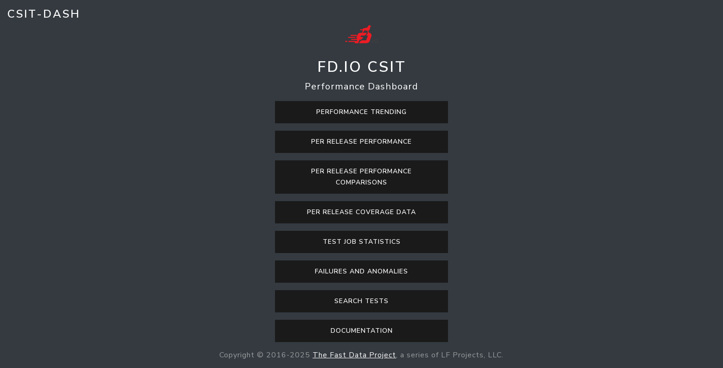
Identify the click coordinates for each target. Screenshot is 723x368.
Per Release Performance (361, 141)
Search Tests (361, 301)
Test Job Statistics (362, 241)
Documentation (362, 330)
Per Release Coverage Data (361, 212)
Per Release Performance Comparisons (361, 177)
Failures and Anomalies (361, 271)
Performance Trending (361, 112)
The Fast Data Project (354, 355)
